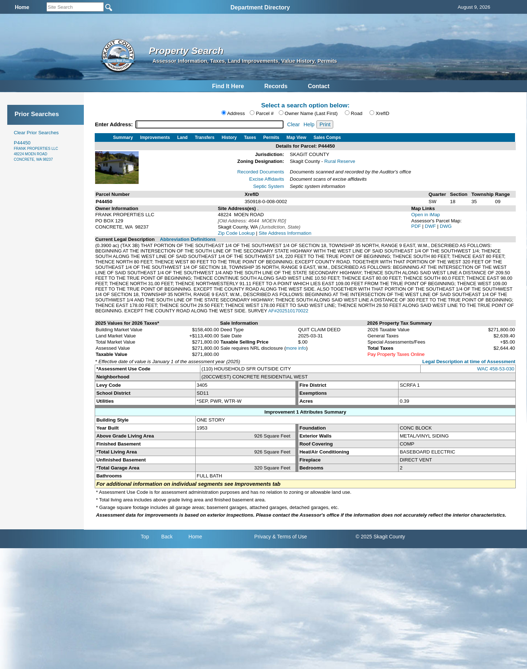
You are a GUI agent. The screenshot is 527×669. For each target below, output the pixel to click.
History (229, 137)
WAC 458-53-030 (495, 369)
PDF (416, 226)
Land (182, 137)
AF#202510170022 (288, 310)
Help (308, 124)
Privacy (262, 536)
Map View (296, 137)
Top (145, 536)
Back (166, 536)
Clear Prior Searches (36, 132)
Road (357, 113)
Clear (293, 124)
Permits (271, 137)
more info (296, 348)
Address (236, 113)
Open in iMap (425, 214)
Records (275, 86)
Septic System (268, 186)
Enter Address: (114, 124)
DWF (431, 226)
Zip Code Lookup (236, 233)
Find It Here (228, 86)
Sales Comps (327, 137)
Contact (319, 86)
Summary (123, 137)
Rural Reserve (339, 161)
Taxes (250, 137)
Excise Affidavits (266, 179)
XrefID (382, 113)
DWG (446, 226)
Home (195, 536)
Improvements (155, 137)
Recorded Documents (260, 172)
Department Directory (260, 7)
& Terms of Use (289, 536)
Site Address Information (285, 233)
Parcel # (265, 113)
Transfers (205, 137)
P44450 (36, 150)
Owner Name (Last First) (311, 113)
